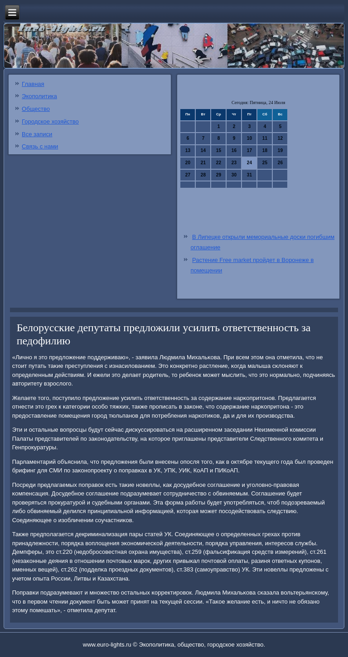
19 (280, 150)
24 (249, 162)
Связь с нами (40, 146)
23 (234, 162)
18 (264, 150)
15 (218, 150)
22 (218, 162)
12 (280, 138)
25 (264, 162)
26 (280, 162)
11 (264, 138)
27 (187, 174)
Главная (33, 84)
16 (234, 150)
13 (187, 150)
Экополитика (39, 96)
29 (218, 174)
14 (203, 150)
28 (203, 174)
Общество (36, 108)
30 (234, 174)
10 (249, 138)
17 (249, 150)
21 (203, 162)
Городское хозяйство (50, 121)
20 (187, 162)
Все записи (37, 134)
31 (249, 174)
